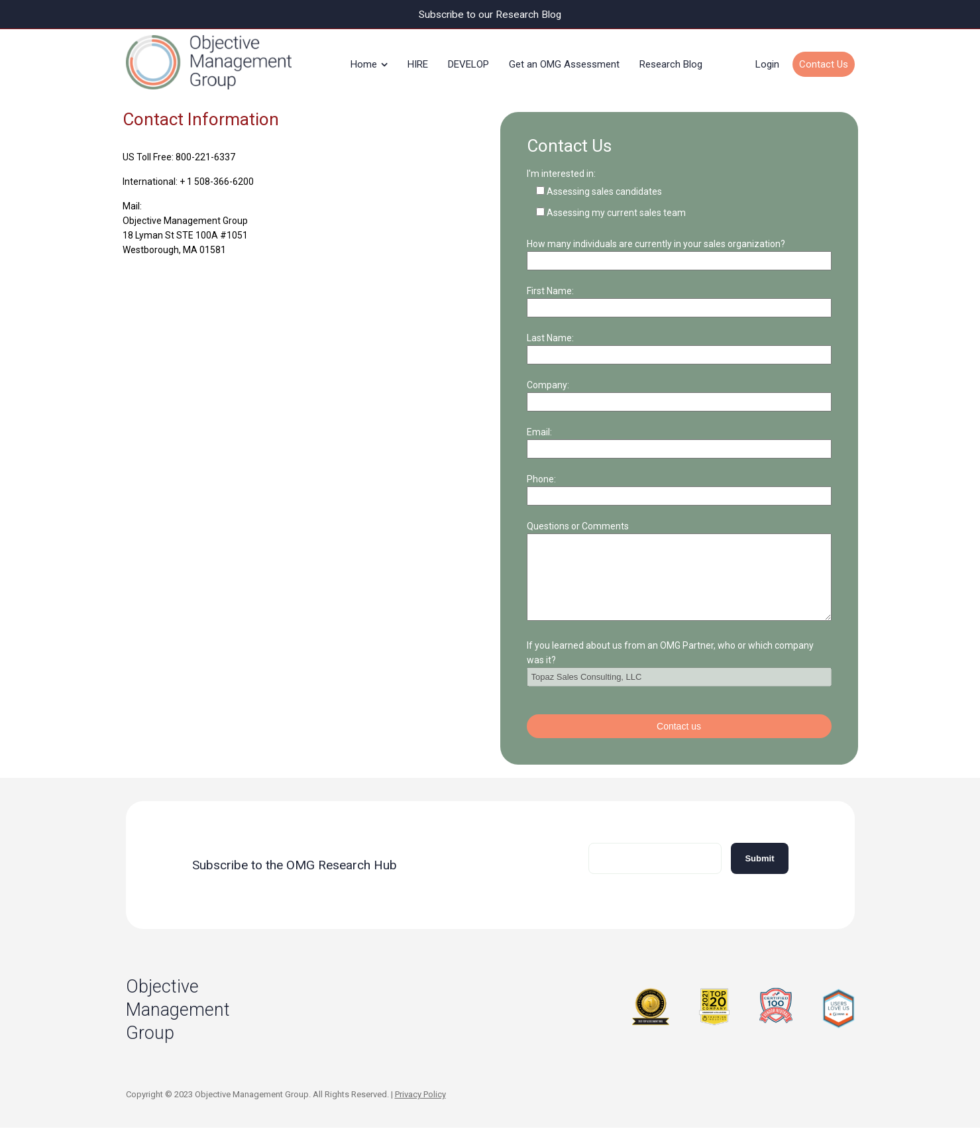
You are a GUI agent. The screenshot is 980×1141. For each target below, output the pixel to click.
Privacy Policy (420, 1107)
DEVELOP (468, 62)
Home (364, 62)
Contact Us (823, 62)
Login (767, 62)
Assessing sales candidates (604, 188)
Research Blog (670, 62)
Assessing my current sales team (616, 209)
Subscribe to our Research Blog (490, 14)
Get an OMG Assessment (564, 62)
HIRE (418, 62)
